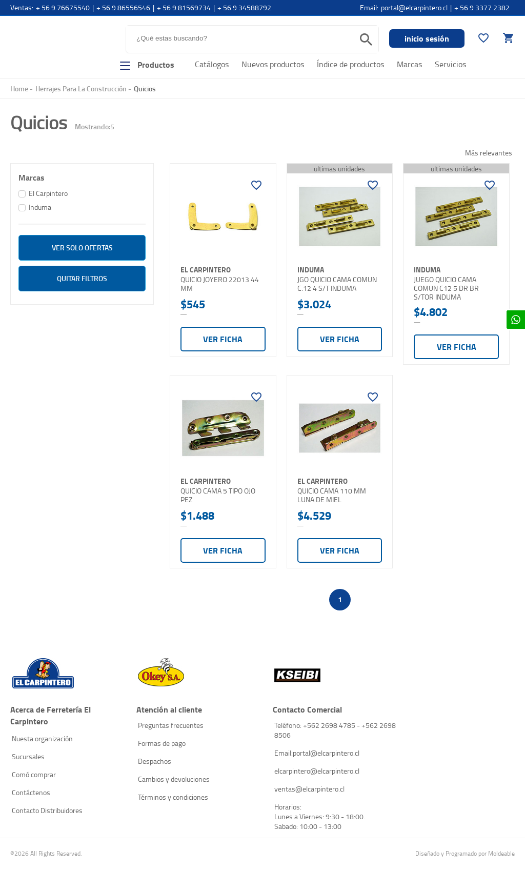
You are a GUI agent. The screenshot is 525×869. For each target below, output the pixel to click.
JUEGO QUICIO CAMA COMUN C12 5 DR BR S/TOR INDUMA (446, 288)
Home (19, 88)
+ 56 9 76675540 (63, 7)
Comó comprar (34, 774)
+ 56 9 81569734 (184, 7)
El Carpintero (50, 43)
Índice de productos (350, 64)
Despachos (154, 761)
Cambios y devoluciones (174, 779)
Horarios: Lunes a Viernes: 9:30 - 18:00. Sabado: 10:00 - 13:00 (319, 816)
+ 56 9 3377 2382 (482, 7)
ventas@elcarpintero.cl (309, 789)
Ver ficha (223, 339)
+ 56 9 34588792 (244, 7)
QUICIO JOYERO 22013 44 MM (219, 284)
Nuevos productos (272, 64)
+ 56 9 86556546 (123, 7)
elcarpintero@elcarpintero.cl (316, 771)
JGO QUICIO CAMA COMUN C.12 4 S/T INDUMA (337, 284)
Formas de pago (162, 743)
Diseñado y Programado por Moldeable (465, 853)
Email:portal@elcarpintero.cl (316, 753)
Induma (40, 207)
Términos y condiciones (173, 797)
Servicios (450, 64)
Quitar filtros (82, 278)
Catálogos (212, 64)
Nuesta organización (42, 738)
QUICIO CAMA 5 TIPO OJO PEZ (217, 495)
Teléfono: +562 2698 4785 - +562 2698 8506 (335, 730)
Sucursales (28, 756)
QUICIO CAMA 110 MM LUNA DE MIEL (331, 495)
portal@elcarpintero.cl (414, 7)
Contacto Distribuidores (47, 810)
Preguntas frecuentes (171, 725)
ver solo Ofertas (82, 247)
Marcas (409, 64)
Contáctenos (31, 792)
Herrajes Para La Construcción (81, 88)
